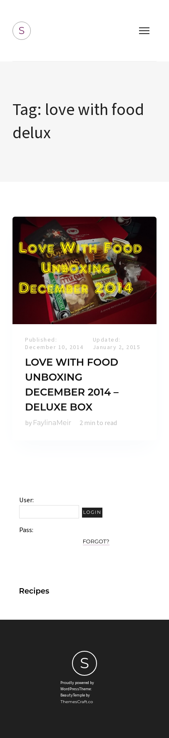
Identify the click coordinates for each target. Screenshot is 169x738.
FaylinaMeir (52, 423)
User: (26, 500)
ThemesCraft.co (76, 701)
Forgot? (96, 541)
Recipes (34, 591)
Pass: (26, 530)
